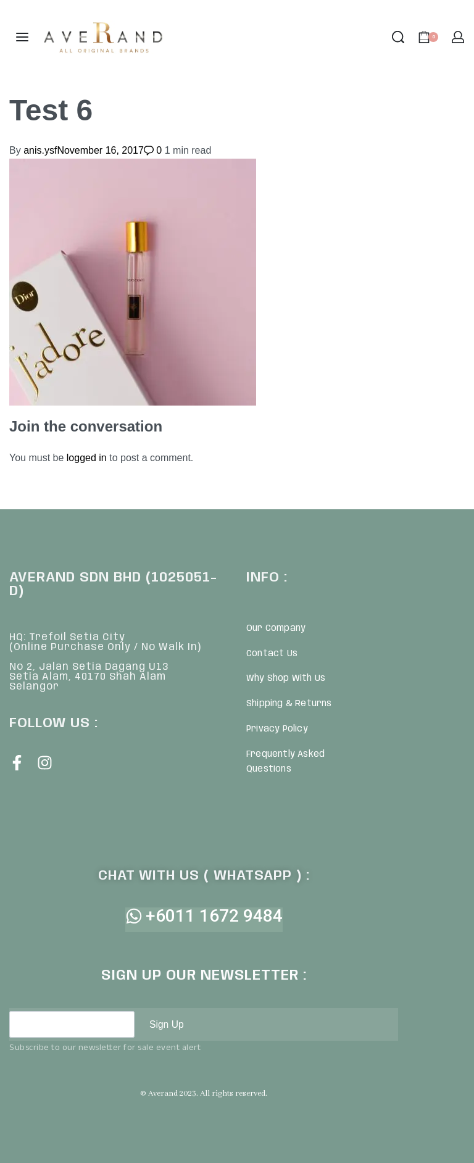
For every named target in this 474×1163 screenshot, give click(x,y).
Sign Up (167, 1024)
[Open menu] (22, 37)
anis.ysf (40, 150)
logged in (87, 457)
